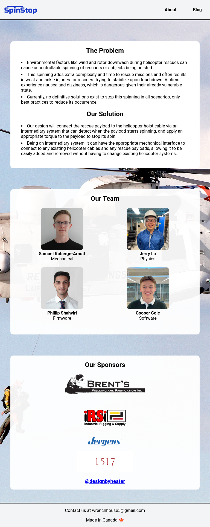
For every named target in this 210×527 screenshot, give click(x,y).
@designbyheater (105, 481)
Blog (197, 9)
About (170, 9)
